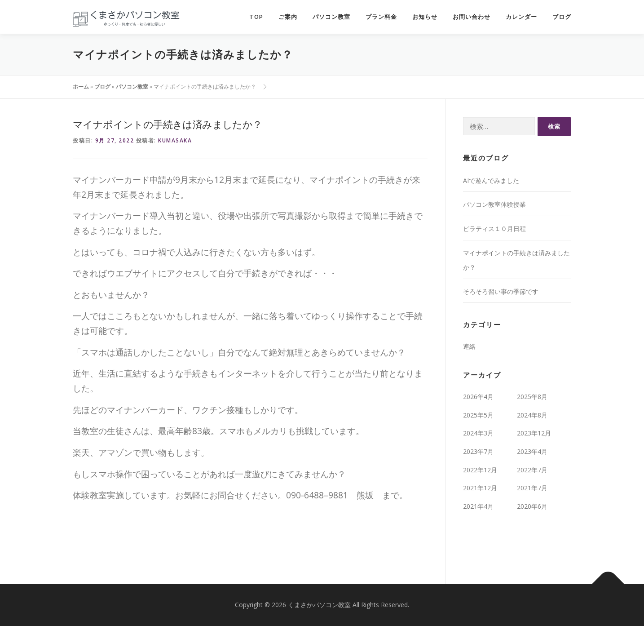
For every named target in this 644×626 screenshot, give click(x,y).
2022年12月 (480, 470)
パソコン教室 (331, 16)
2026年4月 (478, 396)
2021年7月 (532, 488)
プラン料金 (381, 16)
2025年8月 (532, 396)
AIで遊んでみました (491, 180)
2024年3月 (478, 433)
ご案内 (287, 16)
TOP (256, 16)
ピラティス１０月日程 (494, 228)
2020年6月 (532, 506)
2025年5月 (478, 415)
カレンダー (521, 16)
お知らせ (424, 16)
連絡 (469, 346)
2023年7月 (478, 451)
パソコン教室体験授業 (494, 204)
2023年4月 (532, 451)
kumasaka (175, 140)
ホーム (81, 86)
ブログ (561, 16)
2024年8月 (532, 415)
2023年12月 (534, 433)
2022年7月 (532, 470)
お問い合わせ (471, 16)
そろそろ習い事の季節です (500, 291)
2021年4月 (478, 506)
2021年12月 (480, 488)
